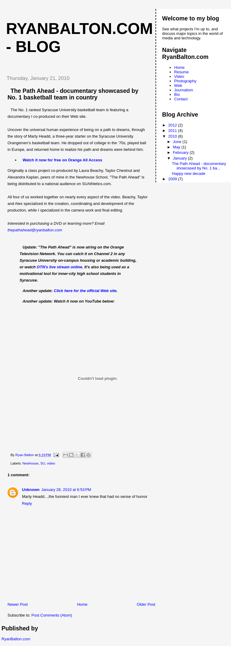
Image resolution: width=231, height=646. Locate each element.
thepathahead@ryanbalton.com (35, 230)
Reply (27, 503)
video (51, 463)
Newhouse (30, 463)
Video (179, 76)
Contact (181, 99)
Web (178, 85)
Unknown (31, 489)
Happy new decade (188, 173)
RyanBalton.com (16, 639)
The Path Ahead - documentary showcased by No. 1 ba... (199, 165)
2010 (173, 136)
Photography (185, 81)
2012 (173, 125)
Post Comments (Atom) (52, 615)
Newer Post (18, 604)
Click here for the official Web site (85, 290)
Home (82, 604)
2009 (173, 179)
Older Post (146, 604)
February (181, 152)
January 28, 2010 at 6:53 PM (66, 489)
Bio (177, 94)
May (177, 147)
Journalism (183, 90)
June (178, 141)
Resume (181, 72)
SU (42, 463)
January (180, 158)
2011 (173, 130)
